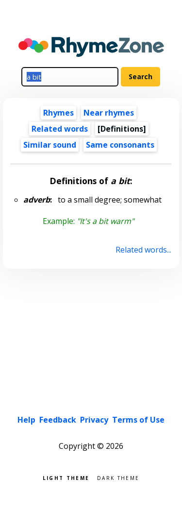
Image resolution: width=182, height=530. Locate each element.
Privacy (94, 419)
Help (26, 419)
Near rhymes (108, 112)
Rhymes (58, 112)
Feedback (57, 419)
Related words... (143, 249)
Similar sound (49, 144)
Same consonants (120, 144)
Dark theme (118, 477)
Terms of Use (138, 419)
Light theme (66, 477)
